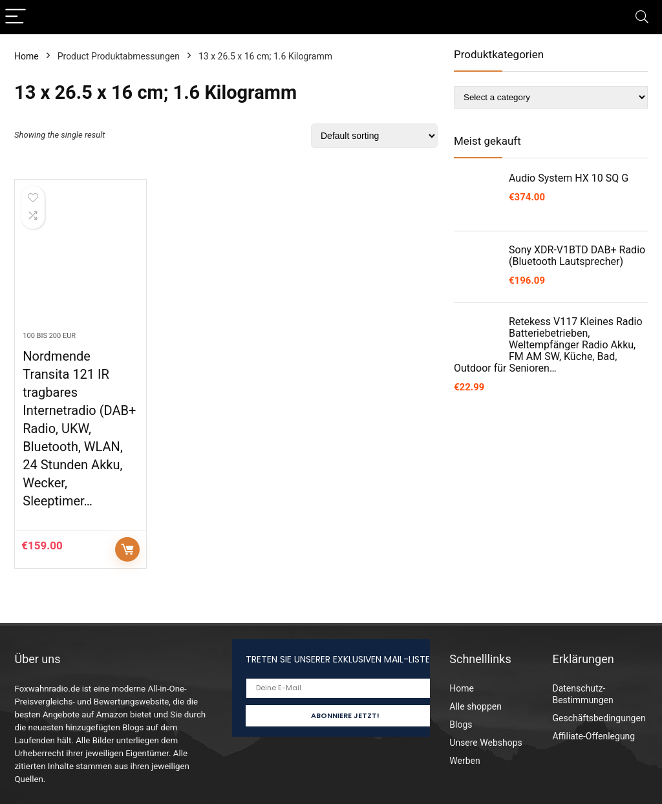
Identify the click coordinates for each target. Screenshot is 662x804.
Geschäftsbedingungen (598, 718)
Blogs (460, 724)
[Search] (641, 17)
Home (26, 56)
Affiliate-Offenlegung (593, 736)
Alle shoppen (475, 706)
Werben (464, 761)
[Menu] (15, 17)
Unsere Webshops (485, 742)
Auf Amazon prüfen (127, 549)
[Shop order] (374, 135)
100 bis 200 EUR (49, 336)
